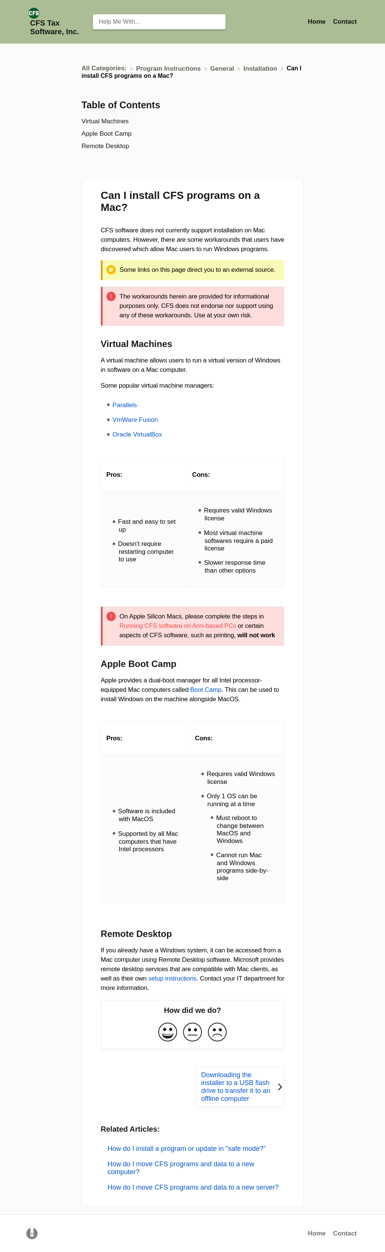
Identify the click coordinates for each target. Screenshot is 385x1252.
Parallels (124, 405)
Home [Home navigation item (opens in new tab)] (317, 21)
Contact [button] (345, 21)
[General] (223, 68)
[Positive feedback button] (167, 1032)
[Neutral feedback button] (192, 1032)
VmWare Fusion (135, 419)
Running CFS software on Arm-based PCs (178, 625)
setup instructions (172, 978)
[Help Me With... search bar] (159, 21)
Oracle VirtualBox (137, 434)
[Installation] (261, 68)
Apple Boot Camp (107, 133)
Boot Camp (205, 689)
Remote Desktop (105, 146)
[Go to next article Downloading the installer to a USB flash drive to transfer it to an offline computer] (240, 1087)
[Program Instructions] (169, 68)
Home (317, 1233)
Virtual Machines (105, 121)
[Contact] (345, 22)
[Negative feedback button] (217, 1032)
